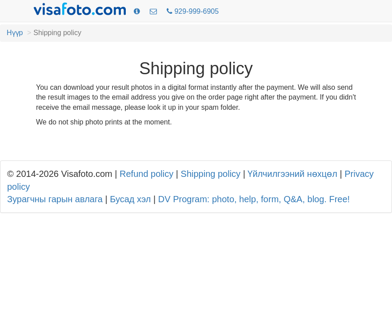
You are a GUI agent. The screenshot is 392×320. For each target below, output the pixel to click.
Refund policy (146, 174)
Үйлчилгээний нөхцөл (292, 174)
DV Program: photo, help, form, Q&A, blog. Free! (254, 199)
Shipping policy (211, 174)
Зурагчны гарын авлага (55, 199)
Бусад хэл (130, 199)
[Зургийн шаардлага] (136, 11)
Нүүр (15, 32)
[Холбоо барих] (153, 11)
